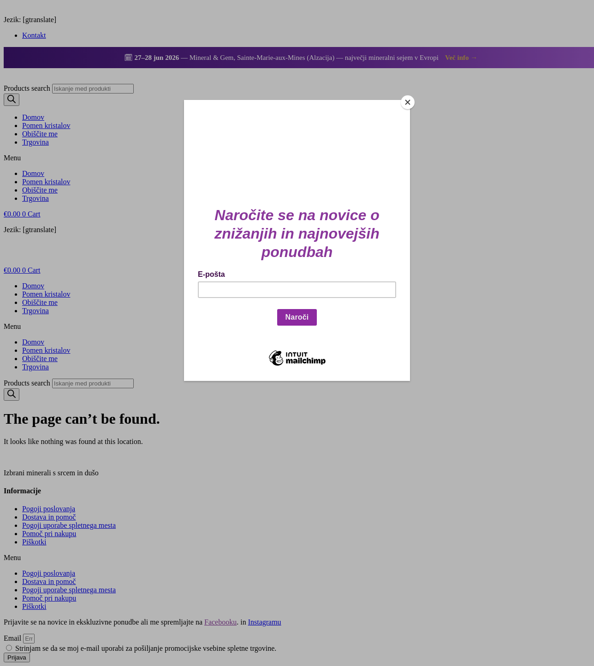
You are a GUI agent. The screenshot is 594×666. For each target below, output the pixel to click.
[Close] (408, 102)
